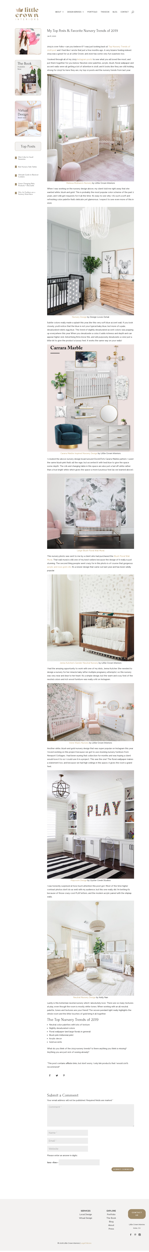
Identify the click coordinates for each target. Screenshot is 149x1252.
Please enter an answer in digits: (62, 1155)
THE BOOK (105, 12)
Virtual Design (85, 1218)
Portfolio (111, 1214)
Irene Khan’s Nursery (79, 743)
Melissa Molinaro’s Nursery (79, 183)
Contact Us (137, 1214)
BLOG (115, 12)
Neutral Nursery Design (84, 997)
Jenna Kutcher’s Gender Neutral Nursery (79, 663)
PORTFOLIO (92, 12)
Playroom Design (79, 880)
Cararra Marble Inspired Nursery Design (78, 453)
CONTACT (125, 12)
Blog (111, 1221)
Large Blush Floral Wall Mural (90, 550)
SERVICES (86, 1211)
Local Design (85, 1214)
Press (111, 1229)
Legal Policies (86, 1243)
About (111, 1225)
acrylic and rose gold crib (59, 567)
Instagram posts (84, 59)
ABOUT (58, 12)
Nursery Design (79, 317)
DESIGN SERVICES (74, 12)
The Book (111, 1218)
